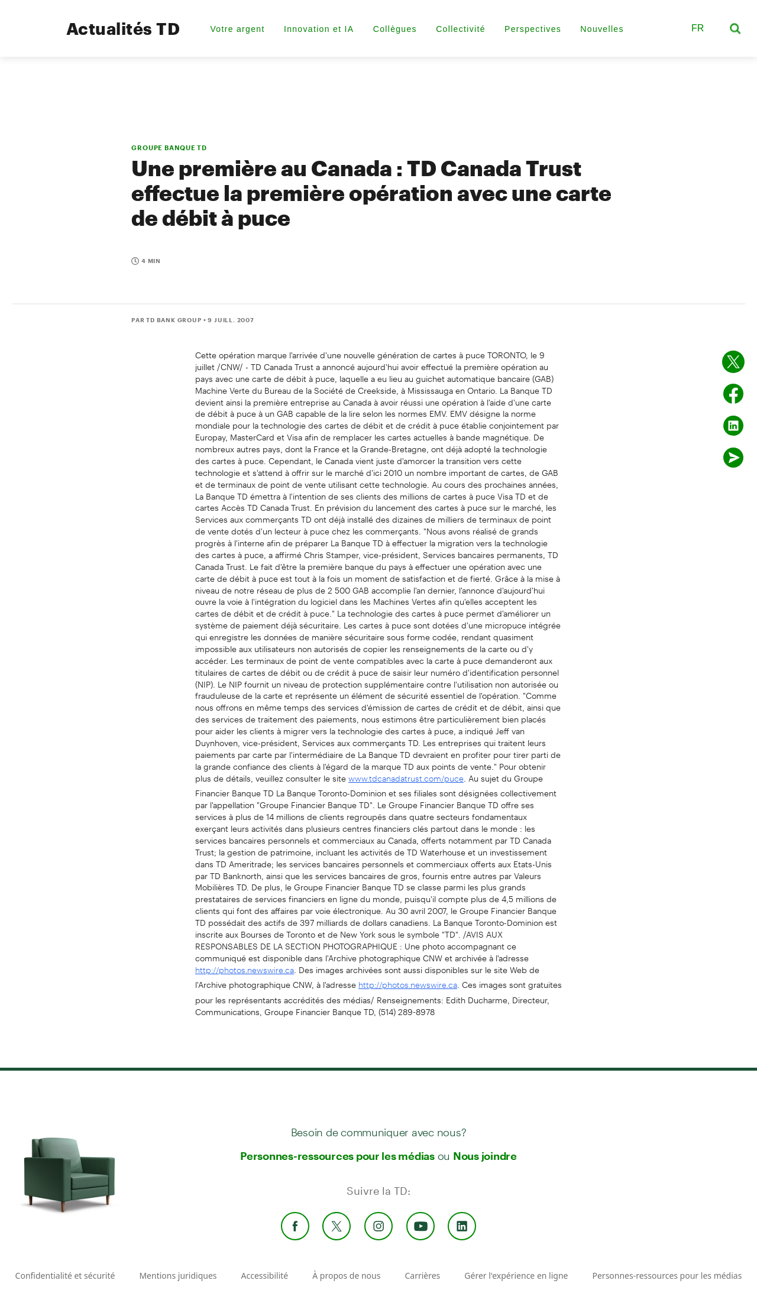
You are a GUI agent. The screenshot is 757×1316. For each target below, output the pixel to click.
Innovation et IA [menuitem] (319, 29)
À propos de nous (346, 1275)
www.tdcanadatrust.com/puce (406, 778)
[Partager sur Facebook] (733, 394)
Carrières (422, 1275)
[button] (667, 28)
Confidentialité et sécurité (65, 1275)
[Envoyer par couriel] (733, 458)
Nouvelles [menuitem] (601, 29)
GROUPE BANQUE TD (169, 147)
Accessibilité (265, 1275)
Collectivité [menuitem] (461, 29)
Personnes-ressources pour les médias (337, 1155)
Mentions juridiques (177, 1275)
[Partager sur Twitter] (733, 362)
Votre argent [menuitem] (237, 29)
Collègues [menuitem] (395, 29)
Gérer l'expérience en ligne (516, 1275)
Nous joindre (485, 1155)
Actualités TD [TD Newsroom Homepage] (123, 28)
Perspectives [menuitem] (532, 29)
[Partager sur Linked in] (733, 426)
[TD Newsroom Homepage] (30, 38)
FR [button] (697, 28)
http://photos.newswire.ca (244, 970)
